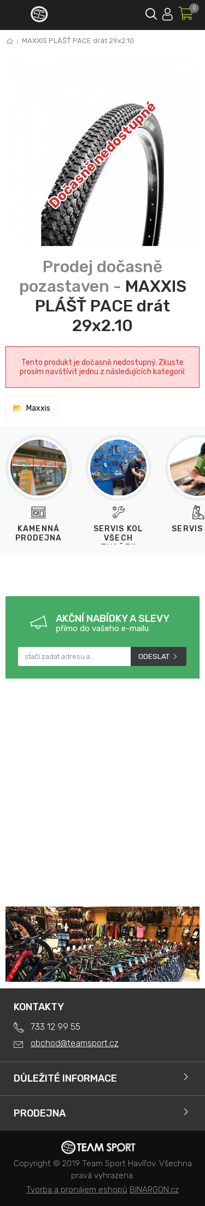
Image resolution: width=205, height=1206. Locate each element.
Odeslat (153, 656)
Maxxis (38, 408)
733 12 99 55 (55, 1027)
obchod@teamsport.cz (75, 1043)
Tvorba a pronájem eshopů (76, 1190)
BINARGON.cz (154, 1190)
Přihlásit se (167, 12)
